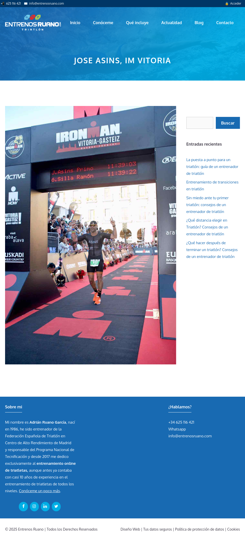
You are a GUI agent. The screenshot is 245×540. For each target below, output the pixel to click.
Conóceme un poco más (39, 490)
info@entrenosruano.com (46, 3)
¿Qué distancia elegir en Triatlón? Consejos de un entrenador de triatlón (207, 227)
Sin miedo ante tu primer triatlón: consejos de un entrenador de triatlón (207, 204)
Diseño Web (130, 529)
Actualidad (171, 22)
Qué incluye (137, 22)
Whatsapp (177, 429)
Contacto (225, 22)
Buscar (228, 123)
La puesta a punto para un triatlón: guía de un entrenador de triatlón (212, 166)
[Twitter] (56, 506)
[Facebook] (23, 506)
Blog (198, 22)
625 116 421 (13, 3)
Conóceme (103, 22)
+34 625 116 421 (181, 422)
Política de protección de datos (199, 529)
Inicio (75, 22)
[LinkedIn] (45, 506)
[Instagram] (34, 506)
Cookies (233, 529)
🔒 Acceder (233, 3)
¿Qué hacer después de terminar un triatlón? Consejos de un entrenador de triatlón (212, 249)
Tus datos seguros (157, 529)
